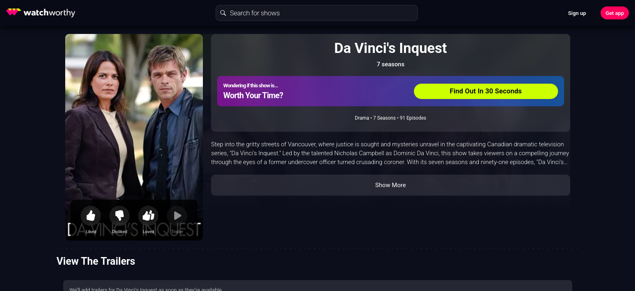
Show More (390, 185)
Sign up (577, 13)
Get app (614, 13)
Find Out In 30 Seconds (486, 91)
